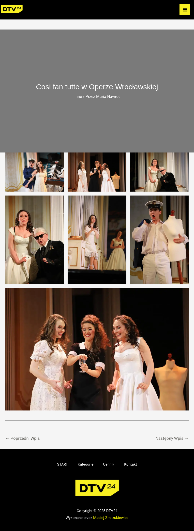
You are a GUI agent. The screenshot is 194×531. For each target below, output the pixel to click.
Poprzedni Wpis (22, 438)
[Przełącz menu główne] (184, 9)
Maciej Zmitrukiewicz (110, 518)
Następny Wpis (172, 438)
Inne (78, 96)
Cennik (109, 464)
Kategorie (85, 464)
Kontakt (130, 464)
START (62, 464)
